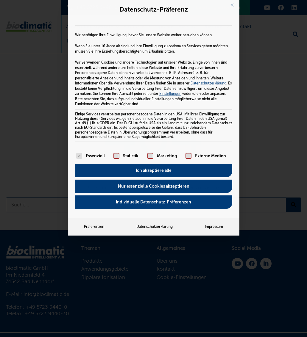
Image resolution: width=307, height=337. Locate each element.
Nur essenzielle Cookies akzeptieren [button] (153, 117)
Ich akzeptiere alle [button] (154, 102)
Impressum (214, 158)
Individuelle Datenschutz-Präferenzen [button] (153, 133)
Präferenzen (94, 158)
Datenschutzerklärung (208, 14)
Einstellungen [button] (170, 25)
